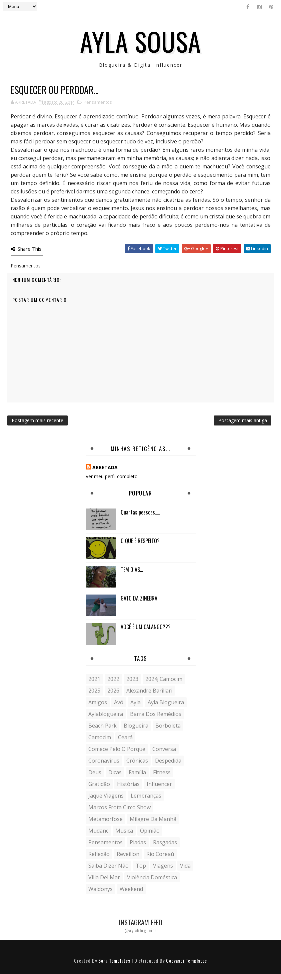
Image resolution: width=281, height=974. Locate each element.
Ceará (125, 737)
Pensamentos (98, 102)
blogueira (136, 725)
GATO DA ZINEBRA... (140, 598)
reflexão (99, 854)
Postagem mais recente (37, 420)
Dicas (115, 772)
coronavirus (103, 760)
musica (124, 830)
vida (185, 865)
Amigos (97, 702)
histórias (128, 784)
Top (141, 865)
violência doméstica (152, 877)
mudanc (98, 830)
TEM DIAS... (132, 570)
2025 (94, 690)
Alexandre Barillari (149, 690)
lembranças (146, 795)
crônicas (137, 760)
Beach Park (102, 725)
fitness (162, 772)
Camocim (99, 737)
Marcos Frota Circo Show (119, 807)
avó (118, 702)
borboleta (168, 725)
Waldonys (100, 889)
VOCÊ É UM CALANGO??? (146, 627)
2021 (94, 679)
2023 (132, 679)
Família (137, 772)
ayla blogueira (166, 702)
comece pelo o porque (116, 749)
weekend (131, 889)
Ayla (135, 702)
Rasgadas (165, 842)
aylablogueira (105, 714)
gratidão (99, 784)
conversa (164, 749)
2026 (113, 690)
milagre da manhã (153, 819)
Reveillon (128, 854)
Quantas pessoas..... (140, 512)
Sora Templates (114, 960)
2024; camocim (163, 679)
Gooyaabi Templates (186, 960)
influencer (159, 784)
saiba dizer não (108, 865)
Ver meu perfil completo (112, 476)
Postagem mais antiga (242, 420)
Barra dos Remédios (155, 714)
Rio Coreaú (160, 854)
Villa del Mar (104, 877)
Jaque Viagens (106, 795)
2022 (113, 679)
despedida (168, 760)
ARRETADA (105, 467)
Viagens (163, 865)
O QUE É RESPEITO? (140, 541)
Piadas (138, 842)
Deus (94, 772)
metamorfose (105, 819)
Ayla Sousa (140, 41)
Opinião (150, 830)
